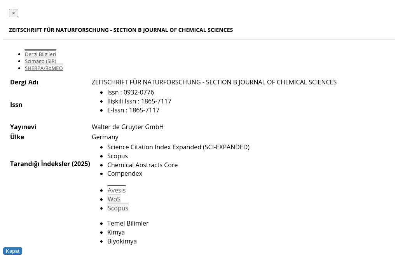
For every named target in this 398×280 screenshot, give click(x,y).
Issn (16, 104)
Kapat (12, 251)
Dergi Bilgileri (40, 54)
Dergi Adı (24, 82)
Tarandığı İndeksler (40, 163)
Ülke (17, 137)
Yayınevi (23, 126)
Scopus (118, 208)
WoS (114, 199)
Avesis (117, 190)
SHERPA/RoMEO (44, 68)
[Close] (13, 13)
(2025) (81, 163)
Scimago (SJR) (40, 61)
